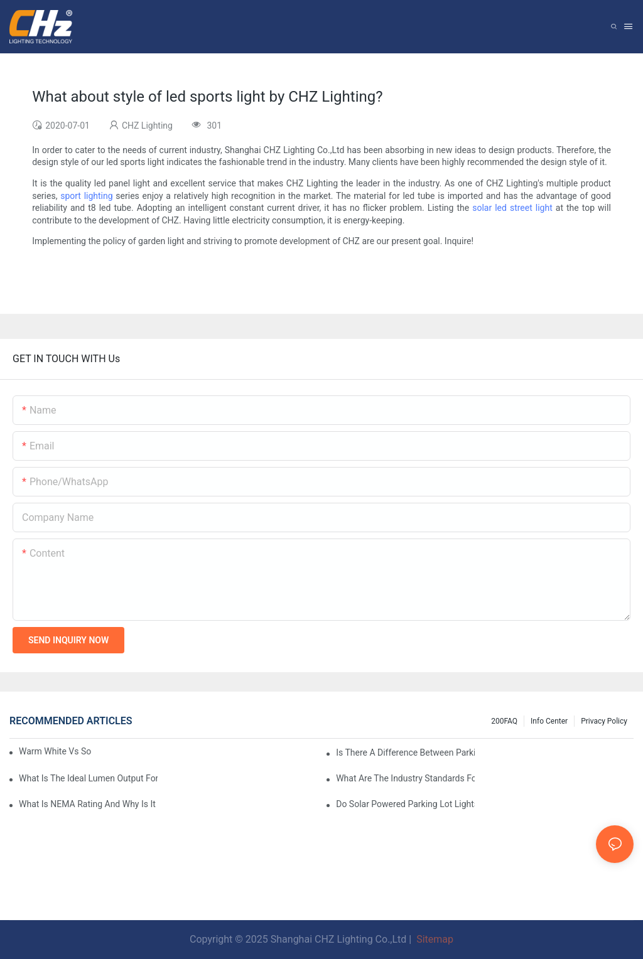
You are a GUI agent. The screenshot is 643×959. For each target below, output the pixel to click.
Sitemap (433, 939)
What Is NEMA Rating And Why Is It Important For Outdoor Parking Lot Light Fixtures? (88, 804)
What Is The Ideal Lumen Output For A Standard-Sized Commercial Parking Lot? (88, 778)
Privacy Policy (604, 721)
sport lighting (86, 196)
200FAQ (504, 721)
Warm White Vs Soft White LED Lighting (55, 751)
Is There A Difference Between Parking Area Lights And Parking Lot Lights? (405, 752)
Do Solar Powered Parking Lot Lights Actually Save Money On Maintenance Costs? (405, 804)
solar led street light (512, 208)
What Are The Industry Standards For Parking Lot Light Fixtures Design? (405, 778)
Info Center (549, 721)
